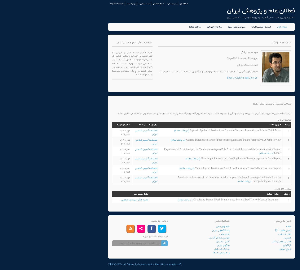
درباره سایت (120, 3)
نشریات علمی (233, 234)
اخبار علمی (173, 234)
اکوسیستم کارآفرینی (167, 238)
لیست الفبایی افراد (209, 27)
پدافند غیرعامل (170, 249)
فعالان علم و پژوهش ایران (209, 10)
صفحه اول (132, 3)
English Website (66, 3)
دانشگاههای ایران (169, 230)
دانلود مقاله (143, 27)
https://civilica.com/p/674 (191, 78)
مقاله (237, 227)
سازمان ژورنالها (163, 27)
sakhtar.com (63, 264)
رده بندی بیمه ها (169, 253)
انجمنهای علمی (171, 227)
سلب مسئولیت (93, 3)
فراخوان (236, 245)
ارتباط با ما (79, 3)
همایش (236, 238)
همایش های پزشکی (230, 242)
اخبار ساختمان (171, 242)
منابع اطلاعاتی (106, 3)
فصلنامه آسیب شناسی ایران (94, 132)
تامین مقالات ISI (232, 230)
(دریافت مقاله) (130, 131)
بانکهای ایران (171, 245)
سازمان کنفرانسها (185, 27)
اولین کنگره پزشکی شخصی (83, 200)
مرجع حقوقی (233, 249)
